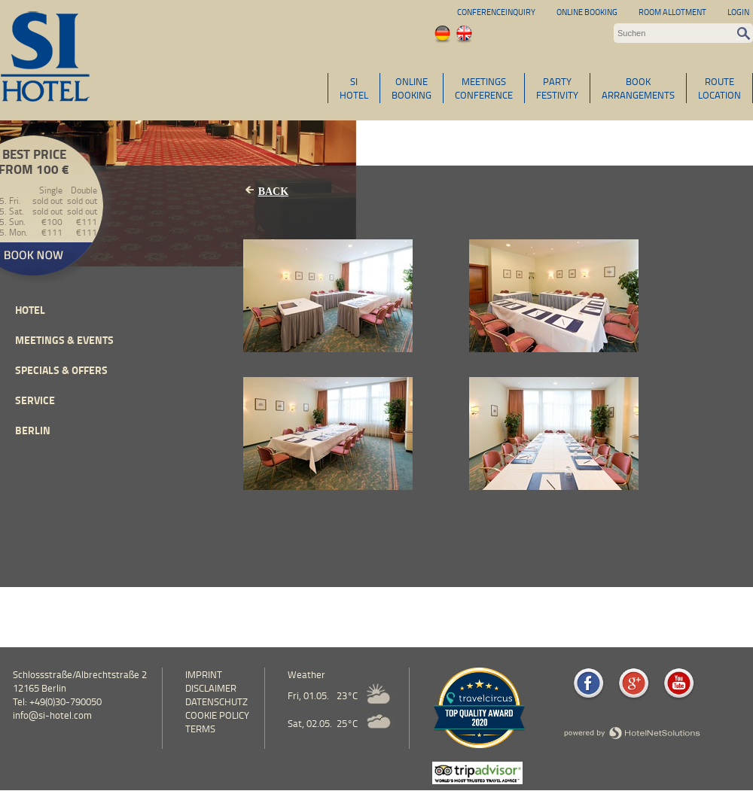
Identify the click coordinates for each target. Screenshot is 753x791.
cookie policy (217, 715)
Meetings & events (64, 340)
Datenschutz (216, 701)
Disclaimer (210, 688)
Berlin (32, 430)
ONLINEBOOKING (411, 88)
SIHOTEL (354, 88)
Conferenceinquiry (496, 11)
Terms (200, 728)
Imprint (203, 674)
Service (35, 400)
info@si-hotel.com (52, 715)
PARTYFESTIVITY (557, 88)
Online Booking (586, 11)
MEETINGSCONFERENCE (484, 88)
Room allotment (672, 11)
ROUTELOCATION (719, 88)
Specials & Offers (61, 370)
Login (738, 11)
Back (273, 191)
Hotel (30, 310)
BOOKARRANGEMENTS (638, 88)
